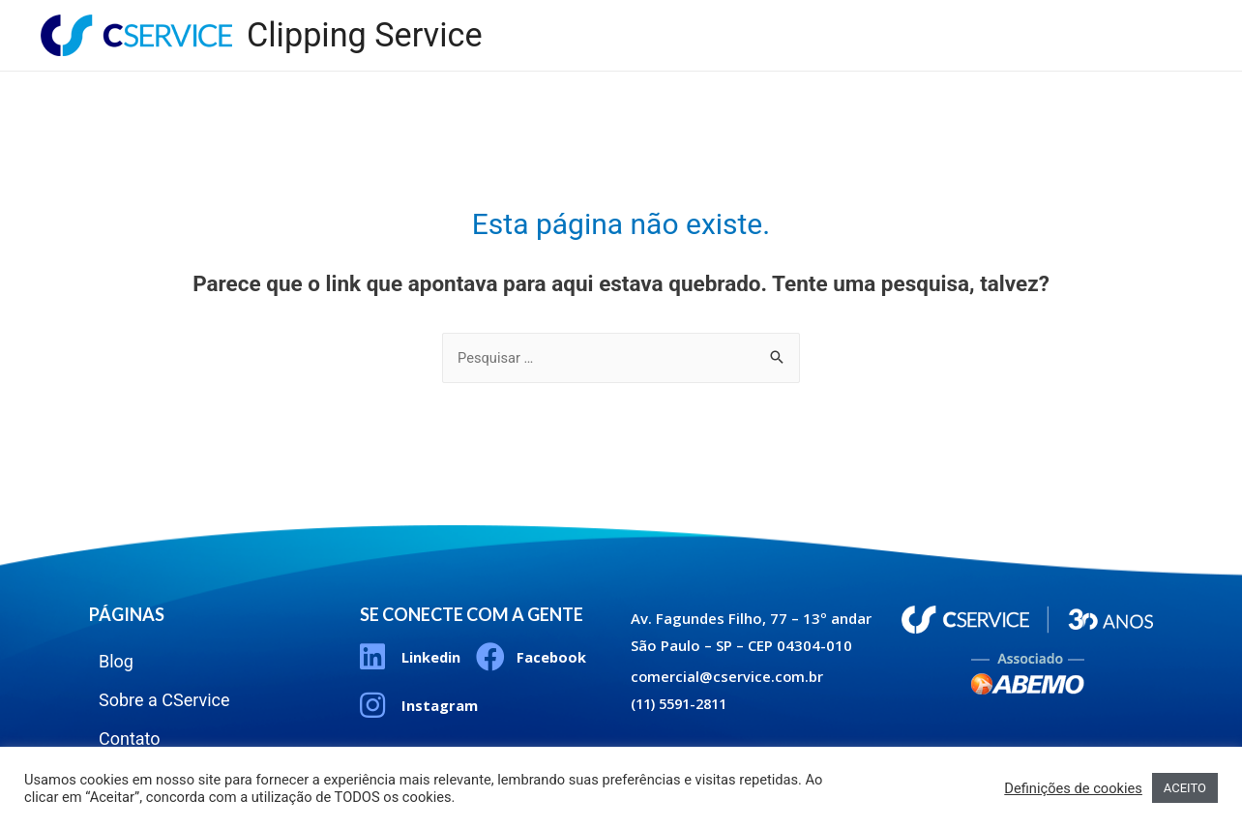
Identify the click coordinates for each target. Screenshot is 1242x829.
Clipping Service (367, 35)
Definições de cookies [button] (1073, 788)
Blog (885, 19)
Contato (1141, 19)
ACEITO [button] (1185, 788)
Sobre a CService (1007, 19)
